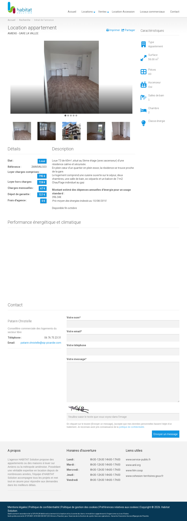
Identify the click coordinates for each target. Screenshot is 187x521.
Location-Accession (123, 11)
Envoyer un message (166, 434)
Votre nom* (74, 317)
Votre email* (74, 331)
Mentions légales (17, 507)
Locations (87, 11)
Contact (174, 11)
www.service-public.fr (138, 459)
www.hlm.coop (134, 470)
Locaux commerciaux (152, 11)
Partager (128, 30)
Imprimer (113, 30)
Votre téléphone (76, 345)
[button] (65, 115)
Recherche (24, 20)
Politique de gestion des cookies (79, 507)
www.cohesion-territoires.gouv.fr (144, 475)
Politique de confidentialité (44, 507)
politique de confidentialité (131, 427)
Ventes (102, 11)
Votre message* (77, 359)
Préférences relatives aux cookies (118, 507)
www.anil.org (133, 465)
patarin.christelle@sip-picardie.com (41, 342)
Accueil (72, 11)
